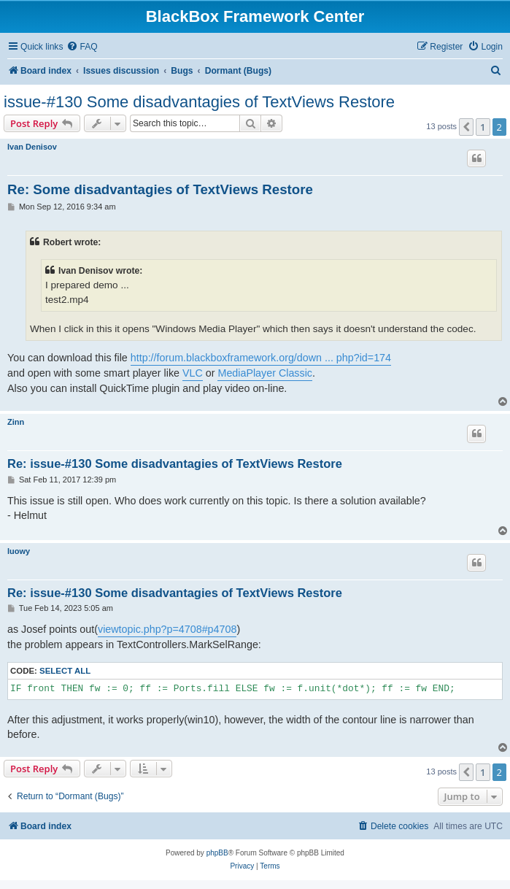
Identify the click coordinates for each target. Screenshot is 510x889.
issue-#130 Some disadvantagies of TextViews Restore (199, 102)
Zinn (15, 421)
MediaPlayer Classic (264, 373)
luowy (18, 551)
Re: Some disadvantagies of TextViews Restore (160, 189)
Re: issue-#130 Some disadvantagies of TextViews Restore (174, 463)
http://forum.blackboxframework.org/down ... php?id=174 (261, 357)
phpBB (217, 853)
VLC (192, 373)
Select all (64, 670)
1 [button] (482, 127)
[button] (466, 127)
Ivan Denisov (32, 146)
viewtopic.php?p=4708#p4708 (167, 629)
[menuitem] (81, 47)
